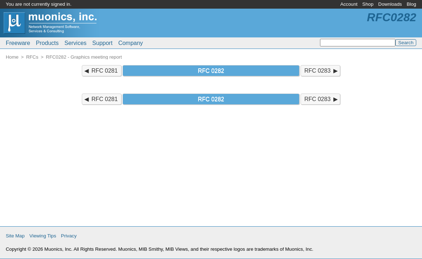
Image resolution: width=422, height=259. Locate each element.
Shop (367, 4)
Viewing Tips (43, 235)
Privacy (69, 235)
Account (348, 4)
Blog (411, 4)
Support (102, 43)
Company (130, 43)
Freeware (18, 43)
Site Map (15, 235)
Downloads (390, 4)
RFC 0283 (317, 71)
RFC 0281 (105, 71)
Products (47, 43)
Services (75, 43)
